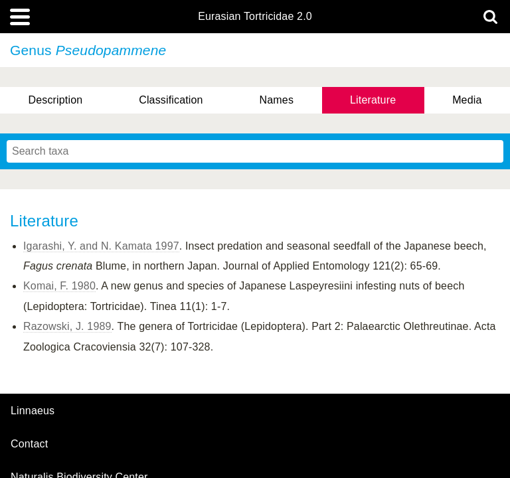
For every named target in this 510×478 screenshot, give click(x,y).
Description (55, 100)
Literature (373, 100)
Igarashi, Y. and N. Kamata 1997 (101, 246)
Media (466, 100)
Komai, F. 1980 (59, 285)
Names (277, 100)
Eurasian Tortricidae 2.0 (255, 16)
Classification (171, 100)
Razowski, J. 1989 (67, 326)
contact (29, 443)
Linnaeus (32, 411)
